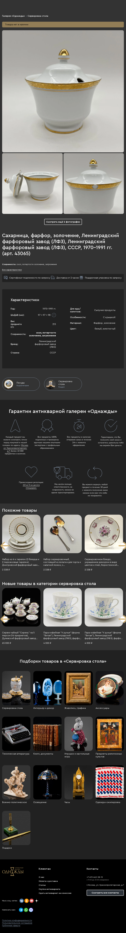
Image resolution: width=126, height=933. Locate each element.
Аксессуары (102, 708)
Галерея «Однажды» (13, 16)
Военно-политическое (14, 802)
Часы (67, 802)
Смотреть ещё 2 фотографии (63, 222)
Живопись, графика (75, 708)
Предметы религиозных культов (109, 755)
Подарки (7, 848)
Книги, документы (43, 754)
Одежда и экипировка (108, 802)
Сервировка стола (38, 16)
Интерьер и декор (43, 708)
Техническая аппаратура (15, 754)
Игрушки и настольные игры (76, 755)
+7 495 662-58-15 (95, 877)
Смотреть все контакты (105, 893)
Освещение (40, 802)
